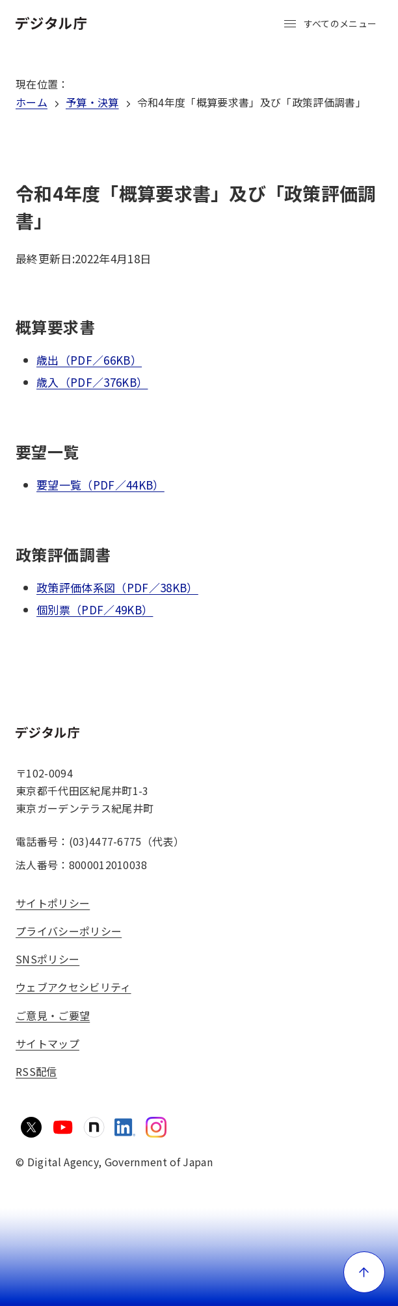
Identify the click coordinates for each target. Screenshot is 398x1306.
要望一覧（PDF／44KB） (100, 485)
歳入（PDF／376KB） (92, 382)
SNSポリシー (47, 959)
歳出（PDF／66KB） (89, 360)
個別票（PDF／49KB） (94, 609)
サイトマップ (47, 1043)
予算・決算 (92, 102)
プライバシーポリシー (69, 931)
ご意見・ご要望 (53, 1015)
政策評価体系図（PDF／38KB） (117, 587)
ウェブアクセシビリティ (73, 987)
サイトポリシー (53, 903)
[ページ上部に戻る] (364, 1272)
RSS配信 (36, 1071)
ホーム (31, 102)
